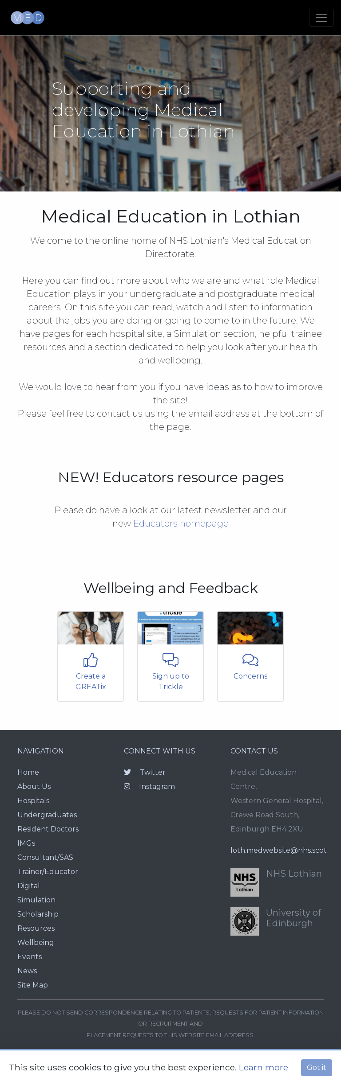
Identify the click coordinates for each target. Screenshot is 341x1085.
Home (28, 772)
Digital (28, 886)
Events (29, 956)
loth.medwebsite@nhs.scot (278, 850)
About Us (34, 786)
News (27, 971)
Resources (36, 928)
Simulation (36, 900)
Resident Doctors (48, 829)
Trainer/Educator (47, 871)
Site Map (32, 985)
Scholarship (38, 914)
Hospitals (33, 800)
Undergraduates (47, 815)
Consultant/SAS (45, 857)
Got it (316, 1067)
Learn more (263, 1067)
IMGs (26, 843)
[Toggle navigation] (321, 18)
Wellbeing (35, 942)
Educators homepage (181, 523)
